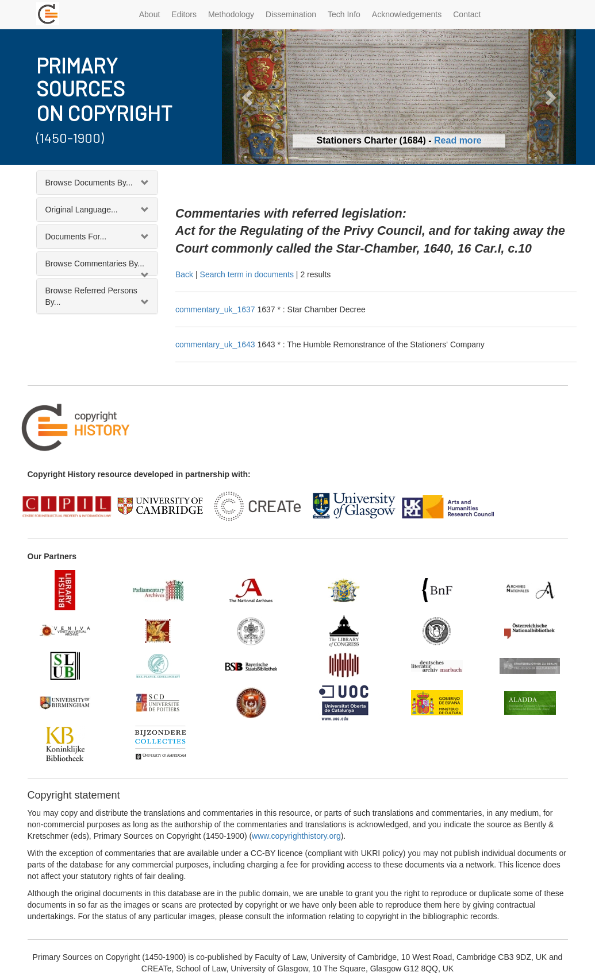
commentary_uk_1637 (216, 309)
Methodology (231, 14)
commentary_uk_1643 (216, 344)
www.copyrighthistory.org (296, 835)
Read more (458, 140)
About (149, 14)
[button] (248, 97)
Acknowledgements (407, 14)
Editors (184, 14)
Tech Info (344, 14)
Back (184, 274)
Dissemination (291, 14)
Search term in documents (247, 274)
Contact (467, 14)
